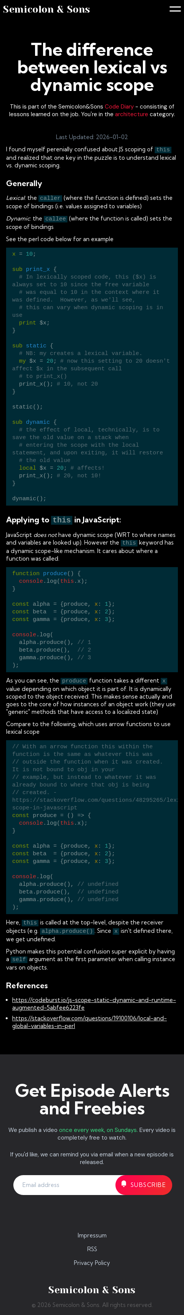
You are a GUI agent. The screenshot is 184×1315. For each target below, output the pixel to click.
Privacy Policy (92, 1262)
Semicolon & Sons (46, 9)
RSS (92, 1249)
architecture (131, 114)
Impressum (92, 1235)
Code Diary (119, 106)
